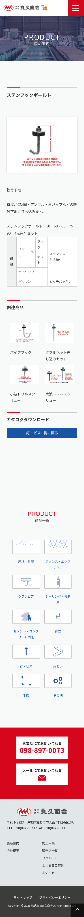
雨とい (58, 656)
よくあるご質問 (53, 865)
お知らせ (48, 872)
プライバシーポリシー (55, 897)
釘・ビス (26, 656)
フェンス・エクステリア (58, 555)
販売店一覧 (50, 850)
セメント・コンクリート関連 (26, 624)
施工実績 (48, 843)
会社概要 (13, 850)
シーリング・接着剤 (58, 589)
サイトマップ (22, 897)
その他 (58, 686)
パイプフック (21, 352)
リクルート (50, 858)
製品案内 (13, 843)
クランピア (26, 587)
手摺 (26, 686)
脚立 (58, 622)
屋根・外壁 (26, 552)
